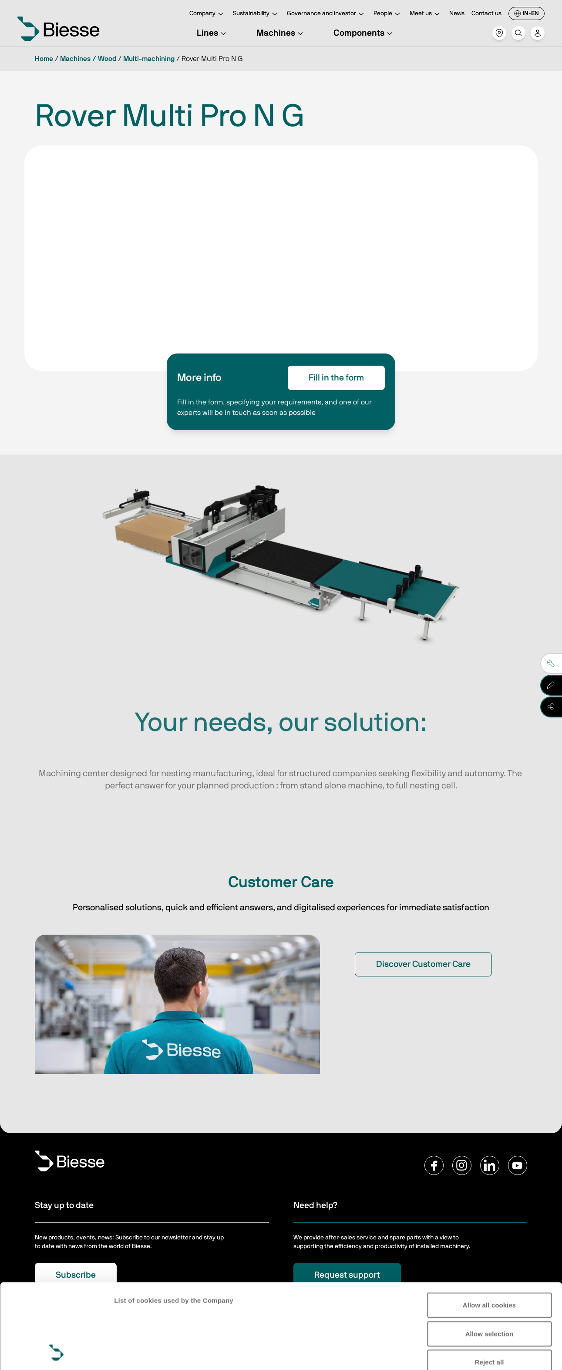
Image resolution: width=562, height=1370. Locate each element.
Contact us (486, 13)
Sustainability (256, 14)
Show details (134, 1353)
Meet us (426, 14)
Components (364, 33)
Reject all (489, 1282)
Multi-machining (149, 58)
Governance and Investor (327, 14)
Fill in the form (336, 378)
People (388, 14)
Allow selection (489, 1254)
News (456, 13)
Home (44, 58)
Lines (213, 33)
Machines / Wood (88, 58)
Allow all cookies (489, 1225)
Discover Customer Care (423, 964)
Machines (281, 33)
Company (207, 14)
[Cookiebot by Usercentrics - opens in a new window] (56, 1353)
